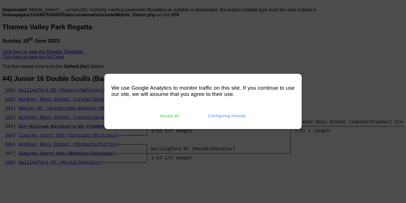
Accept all (169, 116)
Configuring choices (227, 116)
